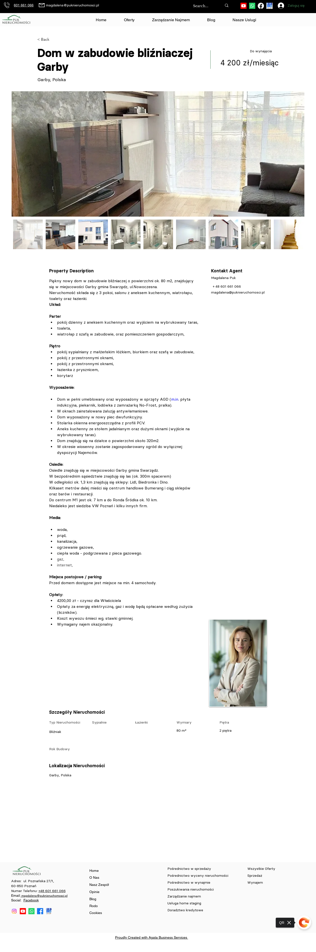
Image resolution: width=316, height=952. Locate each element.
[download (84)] (269, 6)
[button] (244, 20)
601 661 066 (24, 5)
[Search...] (202, 6)
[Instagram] (14, 911)
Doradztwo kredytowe (185, 910)
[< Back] (54, 39)
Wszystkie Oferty (261, 869)
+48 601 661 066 (52, 891)
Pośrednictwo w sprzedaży (189, 869)
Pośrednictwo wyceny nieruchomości (197, 876)
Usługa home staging (184, 903)
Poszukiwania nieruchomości (191, 889)
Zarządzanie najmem (184, 896)
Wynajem (255, 882)
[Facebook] (261, 6)
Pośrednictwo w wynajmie (189, 882)
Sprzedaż (255, 876)
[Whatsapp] (252, 6)
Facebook (31, 900)
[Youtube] (243, 6)
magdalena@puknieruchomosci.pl (72, 5)
